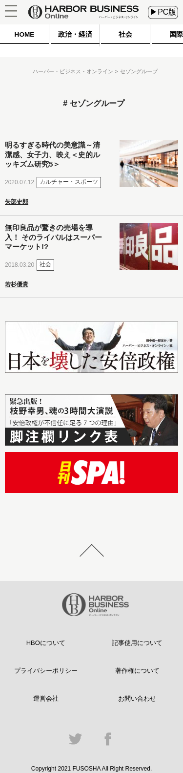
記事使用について (137, 642)
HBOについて (45, 642)
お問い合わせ (137, 698)
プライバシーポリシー (46, 670)
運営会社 (46, 698)
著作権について (137, 670)
